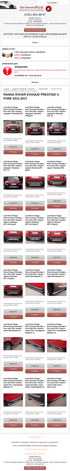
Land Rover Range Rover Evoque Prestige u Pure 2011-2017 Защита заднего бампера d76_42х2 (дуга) (13, 220)
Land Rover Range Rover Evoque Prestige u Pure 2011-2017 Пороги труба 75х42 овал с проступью (56, 383)
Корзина (53, 2)
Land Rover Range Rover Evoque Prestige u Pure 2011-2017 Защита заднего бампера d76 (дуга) (35, 166)
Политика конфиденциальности (36, 449)
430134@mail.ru (35, 437)
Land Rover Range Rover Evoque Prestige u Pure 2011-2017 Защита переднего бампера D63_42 (56, 111)
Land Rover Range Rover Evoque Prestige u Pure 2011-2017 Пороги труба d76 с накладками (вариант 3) (13, 383)
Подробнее (13, 147)
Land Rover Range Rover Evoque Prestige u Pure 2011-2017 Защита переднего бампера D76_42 (13, 166)
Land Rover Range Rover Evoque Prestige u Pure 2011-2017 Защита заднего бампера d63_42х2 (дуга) (35, 220)
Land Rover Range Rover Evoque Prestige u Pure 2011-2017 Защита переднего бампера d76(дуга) (35, 111)
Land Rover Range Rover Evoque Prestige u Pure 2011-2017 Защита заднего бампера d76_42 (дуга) (13, 274)
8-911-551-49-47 (35, 14)
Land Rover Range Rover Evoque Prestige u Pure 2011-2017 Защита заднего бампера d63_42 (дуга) (56, 220)
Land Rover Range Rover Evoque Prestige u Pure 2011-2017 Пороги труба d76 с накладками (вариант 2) (56, 328)
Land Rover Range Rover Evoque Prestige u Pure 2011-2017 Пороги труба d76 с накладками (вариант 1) (35, 328)
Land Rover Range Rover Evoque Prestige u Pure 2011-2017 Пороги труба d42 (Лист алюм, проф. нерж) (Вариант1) (35, 383)
